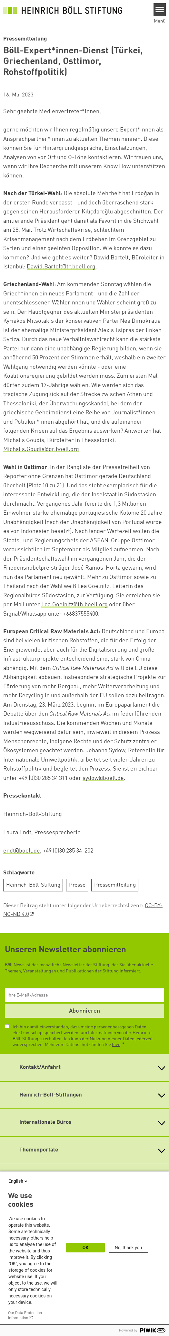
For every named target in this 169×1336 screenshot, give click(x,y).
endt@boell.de (21, 851)
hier (116, 1045)
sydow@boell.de (103, 778)
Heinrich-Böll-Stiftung (33, 885)
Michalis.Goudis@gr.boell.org (41, 449)
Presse (77, 885)
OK (86, 1247)
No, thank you (128, 1247)
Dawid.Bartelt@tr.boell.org (61, 267)
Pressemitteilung (115, 885)
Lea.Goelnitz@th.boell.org (74, 605)
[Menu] (160, 9)
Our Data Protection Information (25, 1315)
